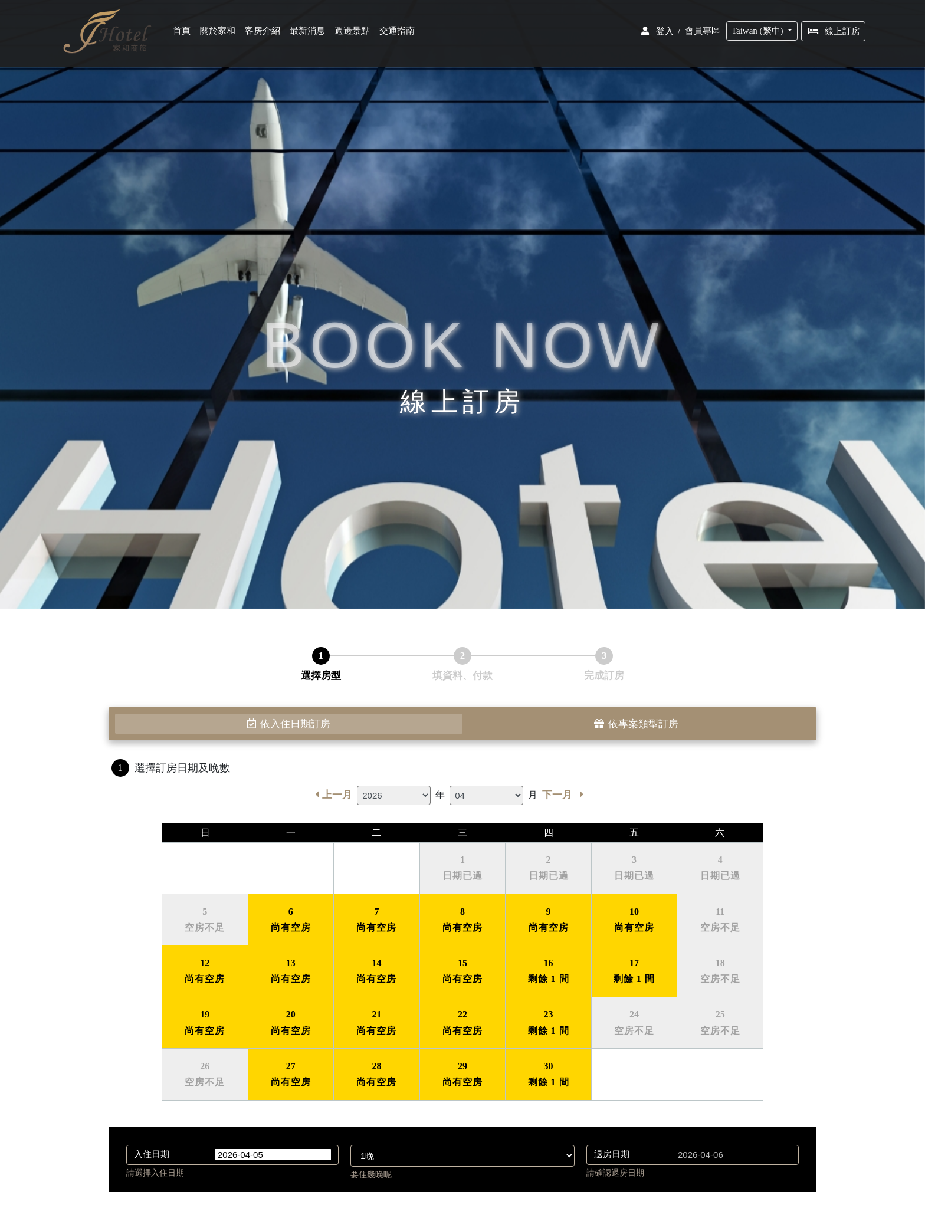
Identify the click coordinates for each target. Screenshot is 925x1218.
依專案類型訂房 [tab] (636, 724)
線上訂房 (834, 33)
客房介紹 (263, 33)
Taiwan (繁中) (759, 33)
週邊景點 (353, 33)
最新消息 (308, 33)
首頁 (185, 33)
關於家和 (219, 33)
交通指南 (398, 33)
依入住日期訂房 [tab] (288, 724)
